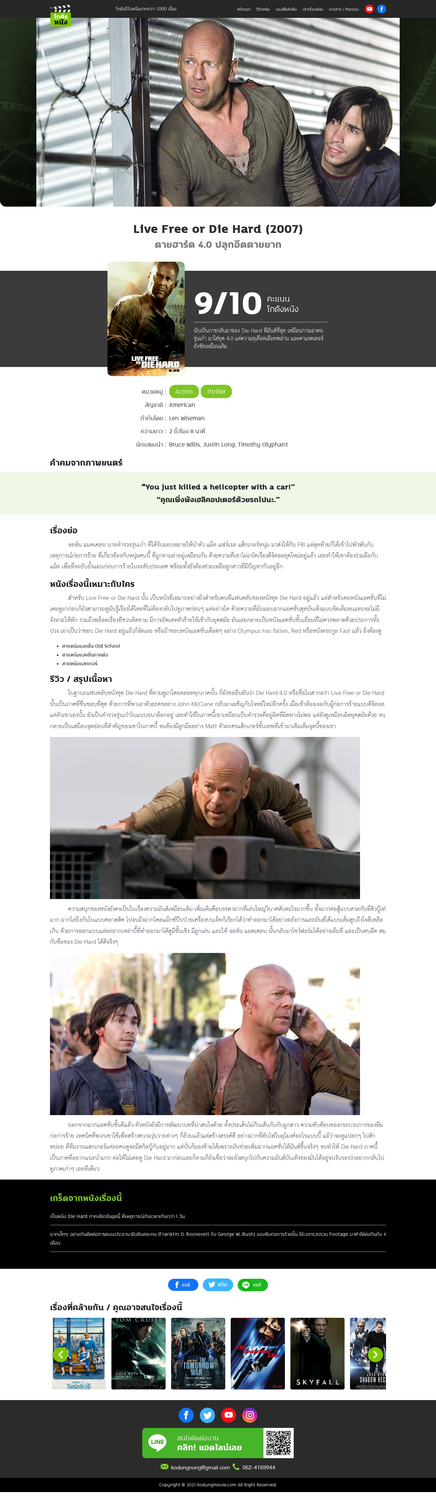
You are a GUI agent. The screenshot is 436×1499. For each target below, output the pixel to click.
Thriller (216, 391)
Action (184, 391)
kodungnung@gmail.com (200, 1474)
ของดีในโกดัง (286, 9)
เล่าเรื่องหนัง (313, 9)
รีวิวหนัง (263, 9)
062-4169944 (259, 1474)
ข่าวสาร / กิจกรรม (344, 9)
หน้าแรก (243, 9)
